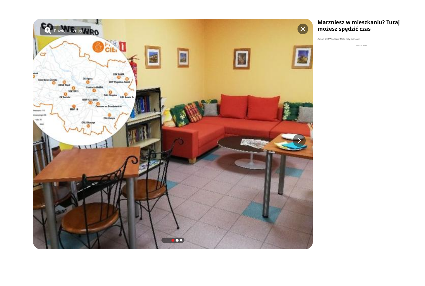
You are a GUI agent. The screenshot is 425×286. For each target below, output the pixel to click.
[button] (299, 140)
